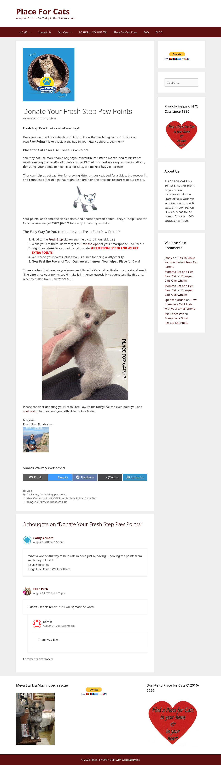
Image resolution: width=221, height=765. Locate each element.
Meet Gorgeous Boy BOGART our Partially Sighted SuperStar (62, 498)
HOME (27, 32)
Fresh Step (56, 239)
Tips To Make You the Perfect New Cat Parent (181, 262)
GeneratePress (131, 759)
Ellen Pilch (40, 589)
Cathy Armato (43, 538)
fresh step (32, 494)
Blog (29, 490)
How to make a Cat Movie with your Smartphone (181, 304)
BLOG (159, 32)
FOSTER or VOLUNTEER (93, 32)
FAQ (146, 32)
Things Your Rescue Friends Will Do (47, 502)
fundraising (46, 494)
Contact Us (44, 32)
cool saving (30, 411)
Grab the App (89, 244)
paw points (60, 494)
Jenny (168, 258)
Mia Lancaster (174, 314)
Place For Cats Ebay (125, 32)
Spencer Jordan (175, 300)
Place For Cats (43, 11)
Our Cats (67, 32)
